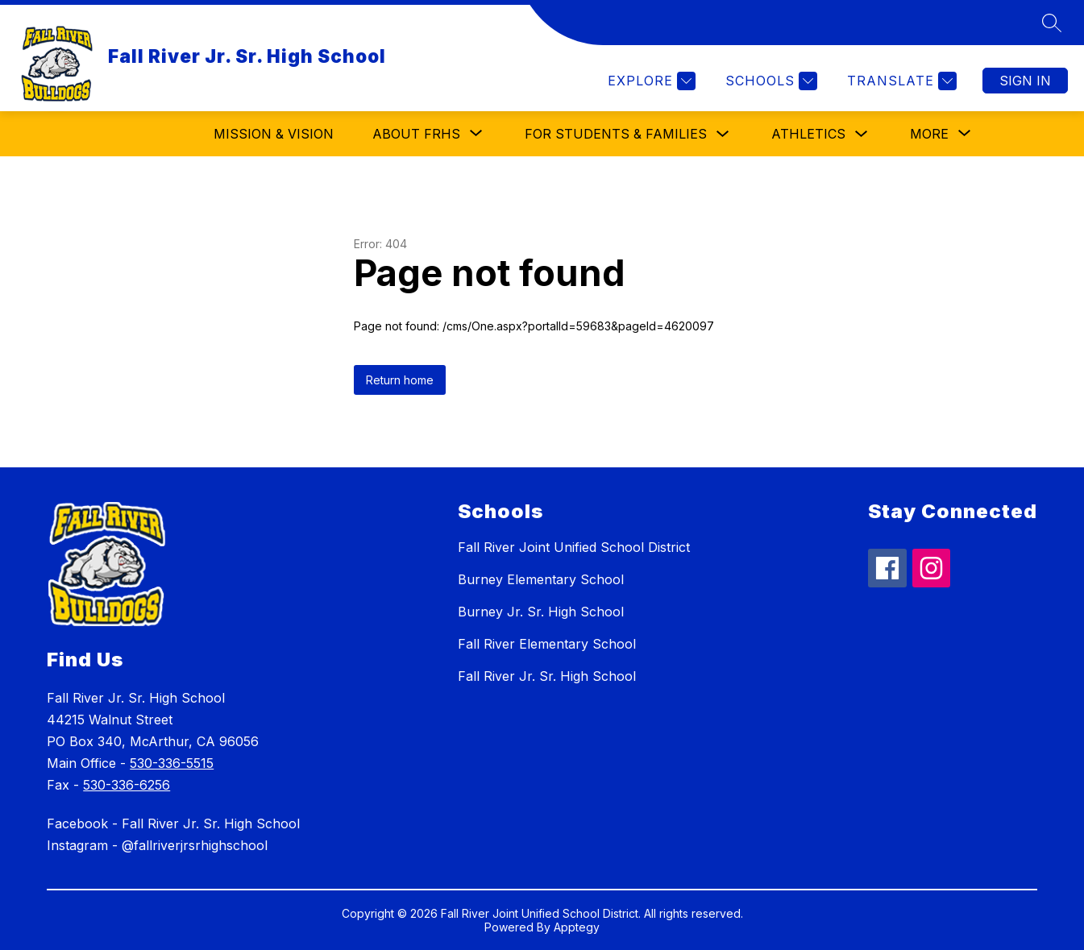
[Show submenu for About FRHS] (416, 133)
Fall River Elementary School (547, 644)
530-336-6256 (126, 785)
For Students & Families (616, 134)
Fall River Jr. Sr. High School (547, 676)
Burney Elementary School (541, 579)
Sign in (1025, 81)
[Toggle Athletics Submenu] (861, 134)
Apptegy (577, 927)
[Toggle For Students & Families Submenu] (723, 134)
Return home (400, 380)
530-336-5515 (172, 763)
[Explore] (650, 81)
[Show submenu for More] (929, 133)
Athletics (808, 134)
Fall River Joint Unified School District (574, 547)
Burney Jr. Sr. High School (541, 612)
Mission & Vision (274, 134)
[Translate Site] (900, 81)
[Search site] (1051, 22)
